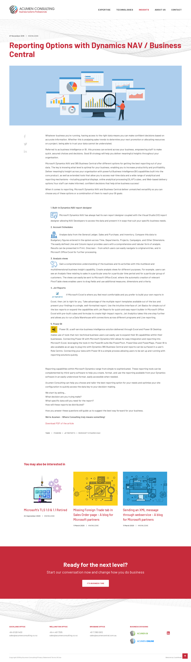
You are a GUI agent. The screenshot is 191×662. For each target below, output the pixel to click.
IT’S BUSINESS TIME (95, 583)
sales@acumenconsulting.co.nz (23, 635)
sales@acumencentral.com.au (103, 635)
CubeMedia (178, 657)
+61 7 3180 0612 (96, 632)
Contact (176, 9)
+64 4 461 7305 (55, 632)
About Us (160, 9)
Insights (144, 9)
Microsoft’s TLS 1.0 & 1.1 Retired (45, 510)
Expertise (104, 9)
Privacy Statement (44, 657)
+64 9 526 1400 (15, 632)
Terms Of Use (56, 657)
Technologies (124, 9)
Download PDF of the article (59, 423)
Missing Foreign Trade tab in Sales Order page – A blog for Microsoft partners (93, 514)
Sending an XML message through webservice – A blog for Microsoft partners (143, 514)
